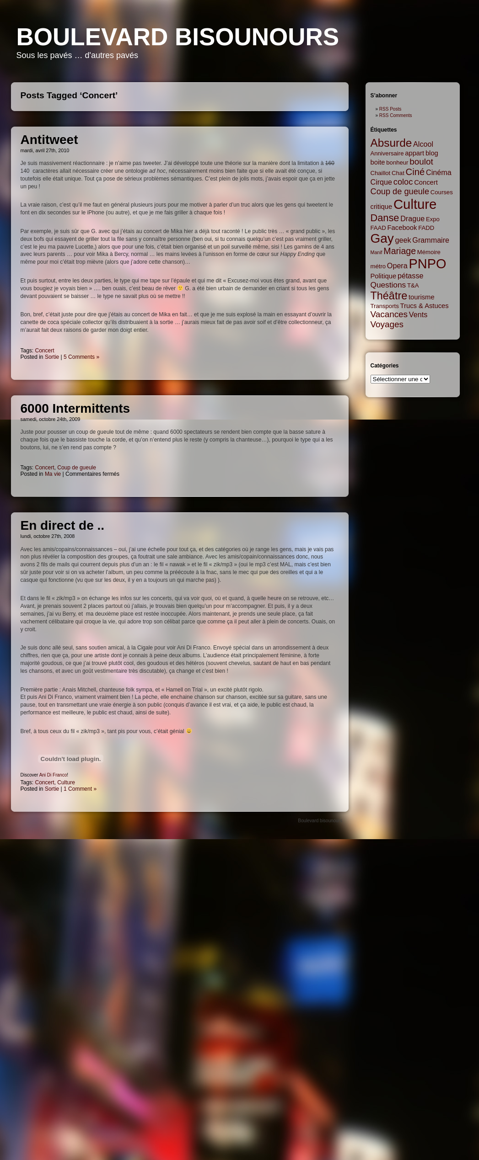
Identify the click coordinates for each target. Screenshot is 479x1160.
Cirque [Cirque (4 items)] (382, 182)
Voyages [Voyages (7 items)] (387, 324)
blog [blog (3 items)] (431, 153)
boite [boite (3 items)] (378, 162)
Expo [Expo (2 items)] (433, 219)
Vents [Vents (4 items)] (418, 314)
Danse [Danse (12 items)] (385, 217)
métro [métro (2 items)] (378, 266)
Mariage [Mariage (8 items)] (399, 251)
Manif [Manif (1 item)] (376, 252)
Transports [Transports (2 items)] (385, 306)
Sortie (52, 357)
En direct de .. (63, 525)
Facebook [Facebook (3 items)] (402, 227)
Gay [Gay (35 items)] (382, 238)
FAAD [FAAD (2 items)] (378, 227)
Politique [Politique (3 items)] (384, 276)
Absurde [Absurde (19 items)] (391, 143)
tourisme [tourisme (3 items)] (422, 297)
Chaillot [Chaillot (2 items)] (381, 173)
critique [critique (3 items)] (382, 206)
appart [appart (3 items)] (414, 153)
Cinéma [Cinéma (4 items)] (439, 172)
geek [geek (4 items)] (403, 240)
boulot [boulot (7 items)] (421, 161)
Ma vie (53, 474)
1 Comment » (80, 789)
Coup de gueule (76, 467)
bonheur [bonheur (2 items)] (397, 162)
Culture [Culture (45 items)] (415, 204)
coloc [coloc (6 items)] (403, 181)
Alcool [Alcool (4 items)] (423, 144)
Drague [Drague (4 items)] (412, 218)
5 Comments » (81, 357)
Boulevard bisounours (177, 36)
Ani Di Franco (53, 774)
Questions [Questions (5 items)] (388, 284)
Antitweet (49, 140)
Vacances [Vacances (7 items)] (389, 314)
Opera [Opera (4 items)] (397, 265)
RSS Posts (390, 109)
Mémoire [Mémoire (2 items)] (429, 252)
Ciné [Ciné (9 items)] (415, 172)
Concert (44, 350)
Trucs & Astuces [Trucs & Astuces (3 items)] (424, 305)
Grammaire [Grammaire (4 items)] (430, 240)
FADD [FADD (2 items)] (426, 227)
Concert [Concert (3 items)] (426, 182)
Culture (66, 782)
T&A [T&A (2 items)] (413, 285)
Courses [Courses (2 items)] (442, 192)
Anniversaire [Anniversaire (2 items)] (387, 153)
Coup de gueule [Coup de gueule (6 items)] (400, 191)
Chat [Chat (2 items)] (398, 173)
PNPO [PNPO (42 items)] (428, 263)
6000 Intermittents (75, 408)
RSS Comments (395, 115)
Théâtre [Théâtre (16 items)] (389, 296)
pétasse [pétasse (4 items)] (411, 275)
